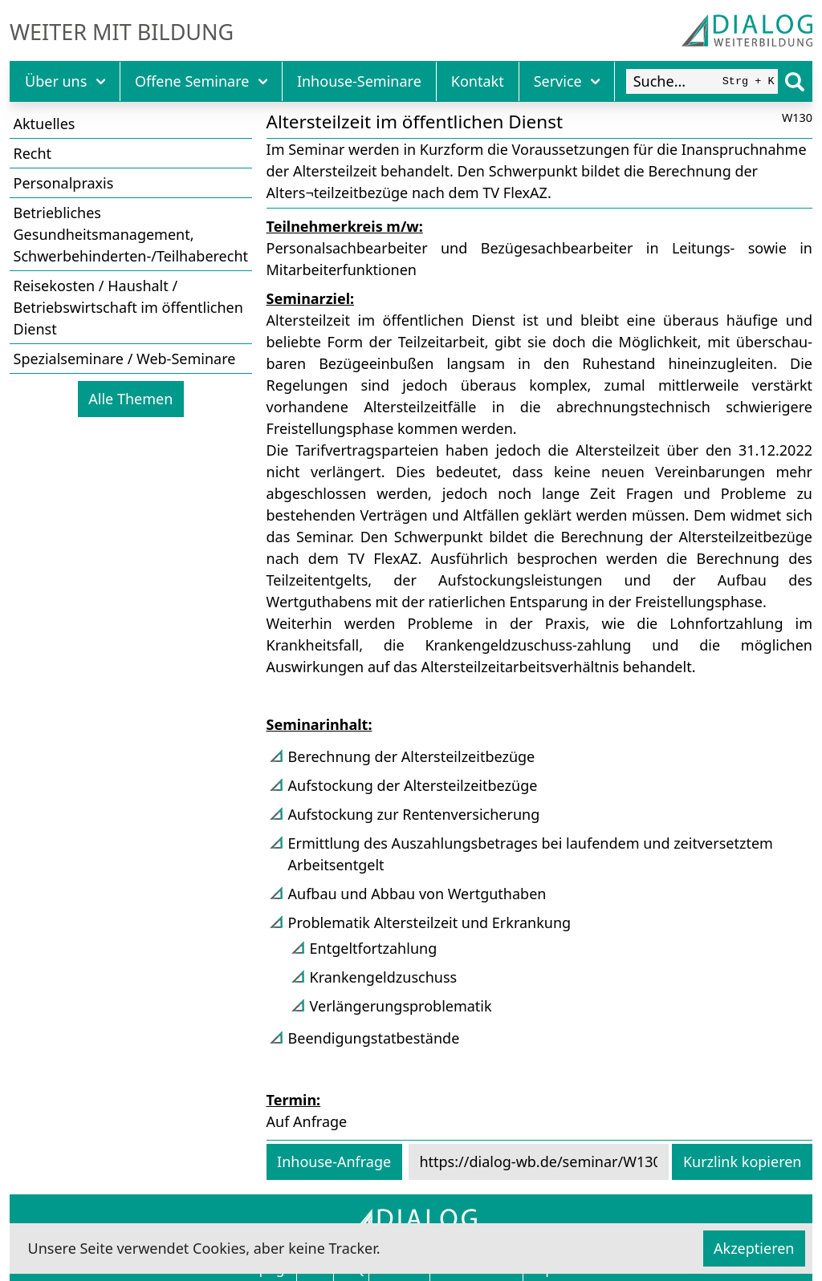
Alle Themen (130, 398)
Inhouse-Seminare (359, 81)
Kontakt (477, 81)
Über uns (65, 81)
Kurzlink (742, 1161)
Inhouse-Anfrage (334, 1161)
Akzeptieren (754, 1248)
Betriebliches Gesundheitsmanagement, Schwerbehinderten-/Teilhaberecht (131, 234)
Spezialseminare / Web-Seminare (125, 358)
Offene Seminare (201, 81)
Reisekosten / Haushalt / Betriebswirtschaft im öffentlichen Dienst (128, 307)
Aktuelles (44, 123)
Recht (33, 153)
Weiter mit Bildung (122, 32)
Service (567, 81)
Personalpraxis (64, 183)
